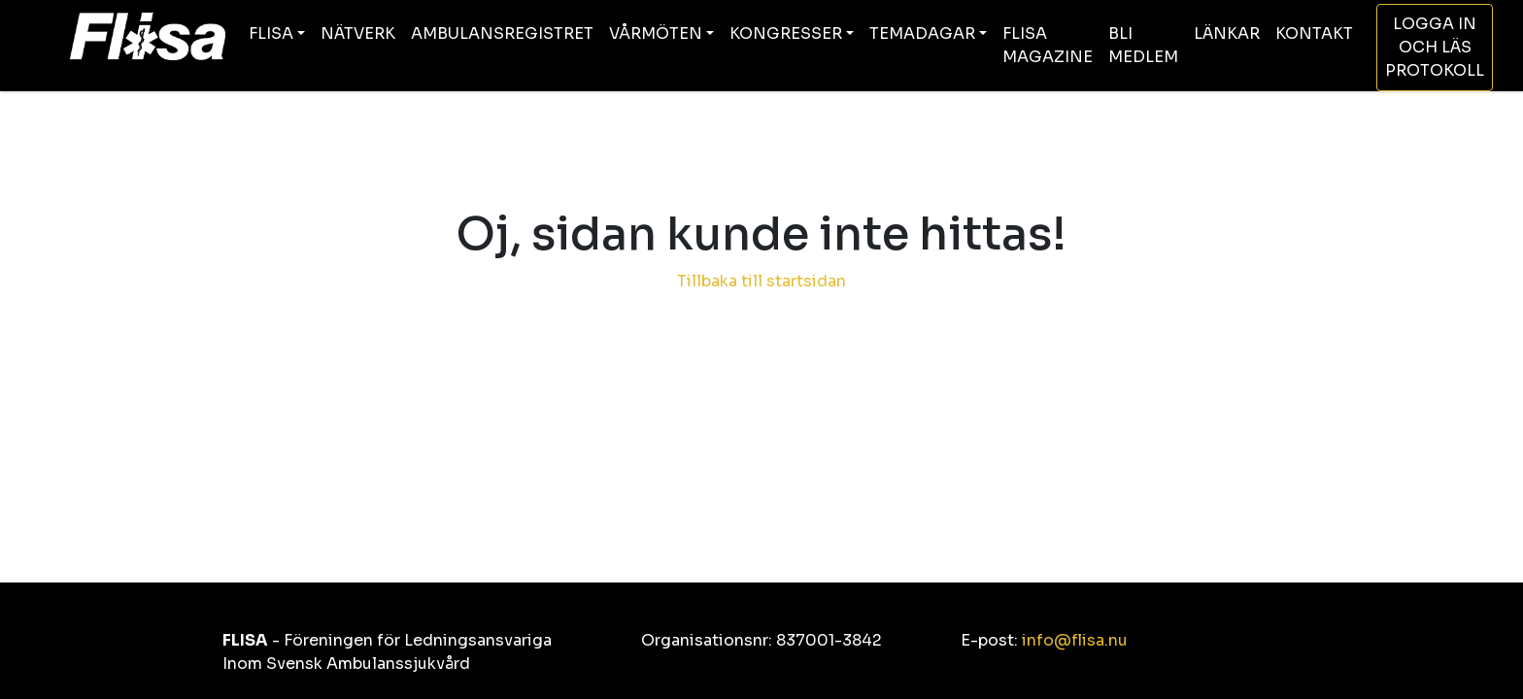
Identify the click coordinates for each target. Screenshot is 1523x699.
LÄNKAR (1227, 33)
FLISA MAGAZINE (1047, 45)
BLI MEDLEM (1143, 45)
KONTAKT (1314, 33)
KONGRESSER (785, 33)
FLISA (271, 33)
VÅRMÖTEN (655, 33)
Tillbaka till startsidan (761, 281)
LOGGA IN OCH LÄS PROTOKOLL (1434, 47)
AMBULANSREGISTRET (502, 33)
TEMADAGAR (922, 33)
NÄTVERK (358, 33)
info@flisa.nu (1075, 640)
